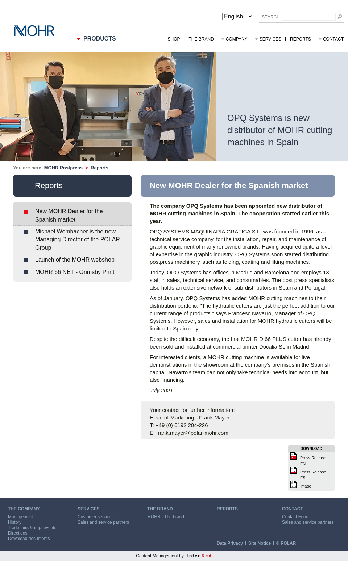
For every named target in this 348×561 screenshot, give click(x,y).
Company (237, 39)
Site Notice (259, 543)
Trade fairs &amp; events (32, 527)
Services (270, 39)
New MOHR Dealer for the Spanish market (69, 215)
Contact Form (295, 516)
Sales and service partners (103, 522)
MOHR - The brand (165, 516)
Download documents (29, 538)
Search (271, 17)
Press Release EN (313, 461)
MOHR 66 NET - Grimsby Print (74, 272)
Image (305, 486)
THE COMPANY (24, 508)
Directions (17, 533)
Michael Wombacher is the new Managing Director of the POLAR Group (77, 239)
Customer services (95, 516)
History (14, 522)
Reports (300, 39)
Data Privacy (230, 543)
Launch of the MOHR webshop (75, 260)
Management (20, 516)
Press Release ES (313, 475)
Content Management (157, 555)
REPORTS (227, 508)
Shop (173, 39)
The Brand (201, 39)
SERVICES (88, 508)
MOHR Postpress (63, 167)
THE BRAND (160, 508)
